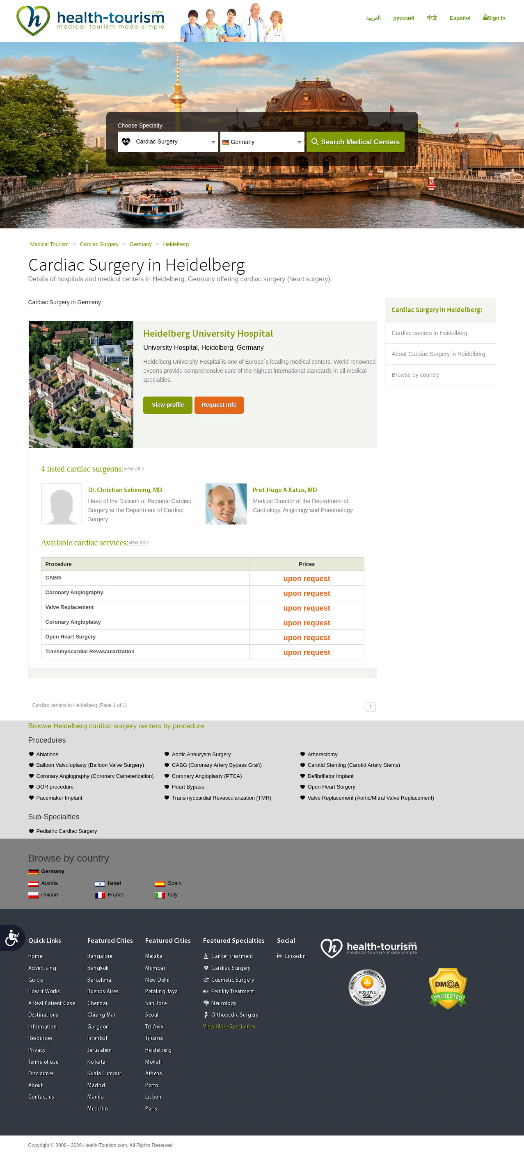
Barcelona (99, 980)
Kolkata (96, 1062)
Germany (140, 244)
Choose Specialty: (141, 125)
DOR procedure (55, 787)
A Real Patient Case (52, 1003)
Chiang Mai (101, 1015)
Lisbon (153, 1097)
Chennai (97, 1003)
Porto (151, 1085)
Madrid (96, 1085)
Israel (108, 883)
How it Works (44, 991)
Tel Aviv (154, 1027)
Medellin (97, 1109)
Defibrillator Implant (331, 776)
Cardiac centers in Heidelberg (429, 333)
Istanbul (97, 1038)
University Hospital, (172, 347)
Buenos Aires (103, 991)
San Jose (156, 1003)
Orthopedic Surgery (235, 1015)
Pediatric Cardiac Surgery (67, 831)
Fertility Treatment (232, 991)
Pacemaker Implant (59, 798)
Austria (43, 883)
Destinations (43, 1015)
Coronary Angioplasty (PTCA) (207, 776)
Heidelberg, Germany (232, 347)
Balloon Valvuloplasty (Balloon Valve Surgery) (90, 765)
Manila (95, 1097)
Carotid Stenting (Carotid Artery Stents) (354, 765)
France (109, 895)
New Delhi (157, 980)
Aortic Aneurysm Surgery (201, 754)
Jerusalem (99, 1050)
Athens (153, 1073)
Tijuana (154, 1038)
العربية (373, 18)
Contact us (41, 1097)
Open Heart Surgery (331, 787)
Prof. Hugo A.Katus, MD (285, 491)
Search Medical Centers (360, 142)
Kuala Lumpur (104, 1073)
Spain (168, 883)
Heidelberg (176, 244)
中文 (432, 18)
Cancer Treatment (232, 956)
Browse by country (415, 375)
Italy (166, 895)
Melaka (153, 956)
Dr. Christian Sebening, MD (125, 491)
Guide (35, 980)
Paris (151, 1109)
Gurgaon (98, 1027)
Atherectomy (323, 754)
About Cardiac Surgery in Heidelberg (438, 354)
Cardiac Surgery (99, 244)
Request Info (219, 404)
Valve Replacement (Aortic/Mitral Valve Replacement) (371, 798)
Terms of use (43, 1062)
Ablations (47, 754)
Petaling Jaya (161, 991)
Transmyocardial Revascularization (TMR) (221, 798)
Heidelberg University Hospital (208, 333)
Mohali (153, 1062)
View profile (168, 404)
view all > (134, 469)
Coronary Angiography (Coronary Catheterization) (95, 776)
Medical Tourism (49, 244)
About (35, 1085)
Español (460, 18)
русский (403, 18)
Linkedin (291, 956)
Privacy (37, 1050)
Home (35, 956)
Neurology (224, 1003)
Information (42, 1027)
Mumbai (155, 968)
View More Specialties (229, 1027)
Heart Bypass (188, 787)
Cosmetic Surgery (232, 980)
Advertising (42, 968)
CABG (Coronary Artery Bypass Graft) (217, 765)
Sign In (494, 17)
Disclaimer (41, 1073)
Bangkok (98, 968)
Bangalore (99, 956)
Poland (43, 895)
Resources (40, 1038)
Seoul (152, 1015)
